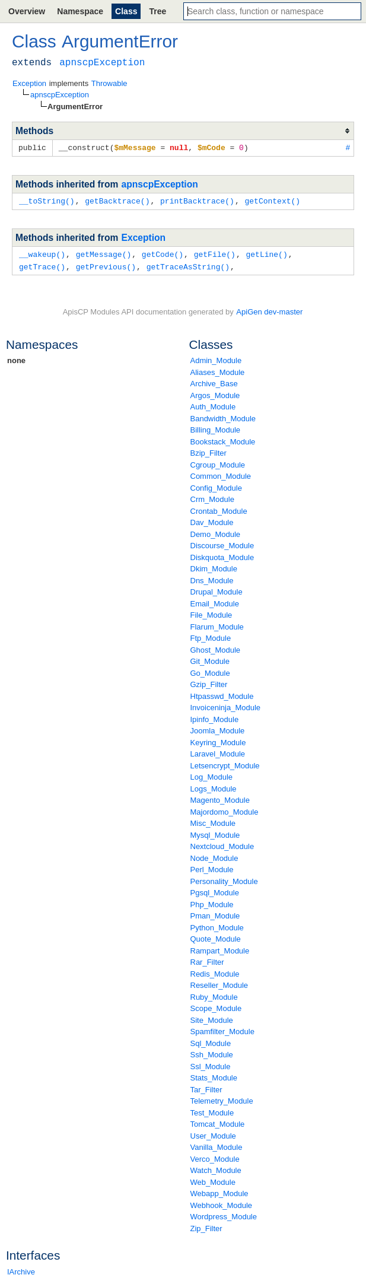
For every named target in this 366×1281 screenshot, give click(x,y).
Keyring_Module (218, 740)
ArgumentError (120, 41)
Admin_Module (216, 358)
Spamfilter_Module (222, 1029)
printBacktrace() (197, 200)
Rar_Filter (207, 959)
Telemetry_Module (221, 1098)
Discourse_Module (222, 543)
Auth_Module (213, 404)
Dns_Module (212, 578)
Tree (157, 11)
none (16, 358)
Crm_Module (212, 496)
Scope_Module (216, 1006)
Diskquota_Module (222, 555)
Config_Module (216, 485)
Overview (26, 11)
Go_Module (210, 670)
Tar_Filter (206, 1087)
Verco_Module (215, 1156)
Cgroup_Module (218, 462)
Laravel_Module (218, 751)
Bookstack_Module (223, 439)
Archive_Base (214, 381)
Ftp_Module (210, 635)
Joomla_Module (217, 728)
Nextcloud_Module (222, 844)
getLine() (266, 252)
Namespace (80, 11)
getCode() (162, 252)
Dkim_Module (213, 566)
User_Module (213, 1133)
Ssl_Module (210, 1064)
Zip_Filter (206, 1226)
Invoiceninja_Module (225, 705)
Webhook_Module (221, 1203)
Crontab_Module (218, 508)
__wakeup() (42, 252)
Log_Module (211, 774)
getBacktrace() (117, 200)
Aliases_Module (217, 369)
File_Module (211, 612)
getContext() (272, 200)
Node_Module (214, 855)
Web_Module (212, 1179)
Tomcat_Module (217, 1121)
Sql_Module (210, 1041)
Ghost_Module (215, 647)
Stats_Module (214, 1075)
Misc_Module (213, 820)
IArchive (21, 1269)
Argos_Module (215, 393)
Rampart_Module (220, 948)
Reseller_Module (219, 982)
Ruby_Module (214, 994)
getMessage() (104, 252)
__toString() (47, 200)
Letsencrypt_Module (225, 763)
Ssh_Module (211, 1052)
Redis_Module (215, 971)
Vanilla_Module (216, 1144)
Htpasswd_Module (222, 693)
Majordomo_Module (224, 809)
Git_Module (210, 658)
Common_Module (221, 473)
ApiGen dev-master (269, 309)
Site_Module (211, 1017)
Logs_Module (213, 786)
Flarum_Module (217, 624)
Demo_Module (215, 531)
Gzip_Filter (209, 682)
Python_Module (217, 925)
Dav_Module (212, 520)
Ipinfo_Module (214, 717)
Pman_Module (215, 913)
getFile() (214, 252)
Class (126, 11)
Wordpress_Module (223, 1214)
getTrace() (42, 264)
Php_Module (212, 902)
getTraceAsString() (188, 264)
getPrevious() (106, 264)
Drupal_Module (216, 589)
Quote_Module (215, 936)
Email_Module (214, 601)
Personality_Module (224, 879)
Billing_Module (215, 427)
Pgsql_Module (214, 890)
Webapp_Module (219, 1191)
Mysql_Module (215, 832)
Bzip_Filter (208, 450)
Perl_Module (212, 867)
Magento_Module (220, 797)
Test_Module (212, 1110)
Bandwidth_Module (223, 416)
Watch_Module (215, 1168)
